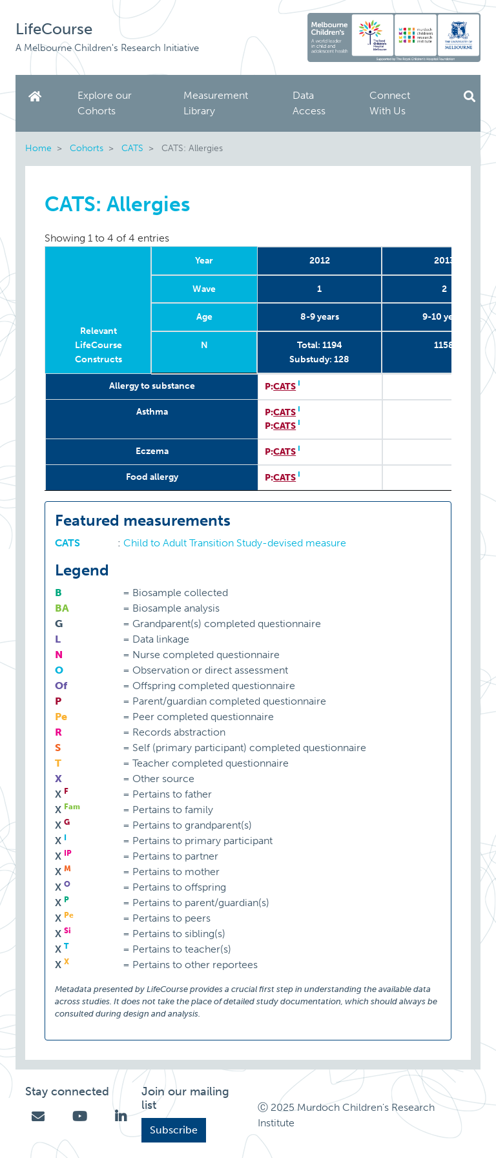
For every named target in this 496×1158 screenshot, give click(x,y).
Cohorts (86, 148)
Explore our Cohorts (105, 103)
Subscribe (174, 1130)
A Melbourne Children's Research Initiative (107, 48)
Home (37, 96)
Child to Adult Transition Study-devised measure (234, 543)
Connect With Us (389, 103)
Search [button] (469, 96)
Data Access (309, 103)
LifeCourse (54, 28)
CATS (132, 148)
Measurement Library (215, 103)
